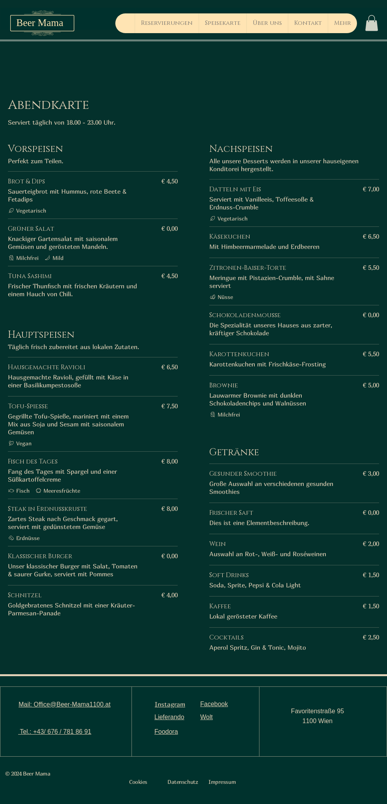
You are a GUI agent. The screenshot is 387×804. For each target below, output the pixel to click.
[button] (371, 23)
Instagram (170, 704)
